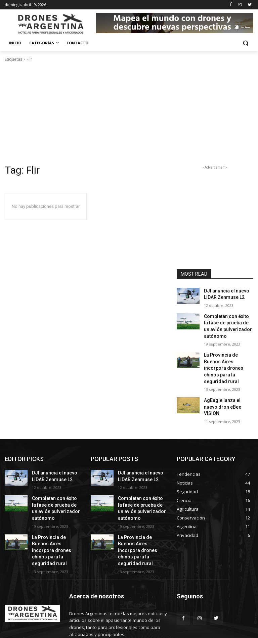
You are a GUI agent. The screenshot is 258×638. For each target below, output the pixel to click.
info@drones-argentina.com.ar (120, 608)
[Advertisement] (129, 113)
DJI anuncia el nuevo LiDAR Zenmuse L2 (223, 293)
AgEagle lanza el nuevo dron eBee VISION (226, 387)
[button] (245, 43)
